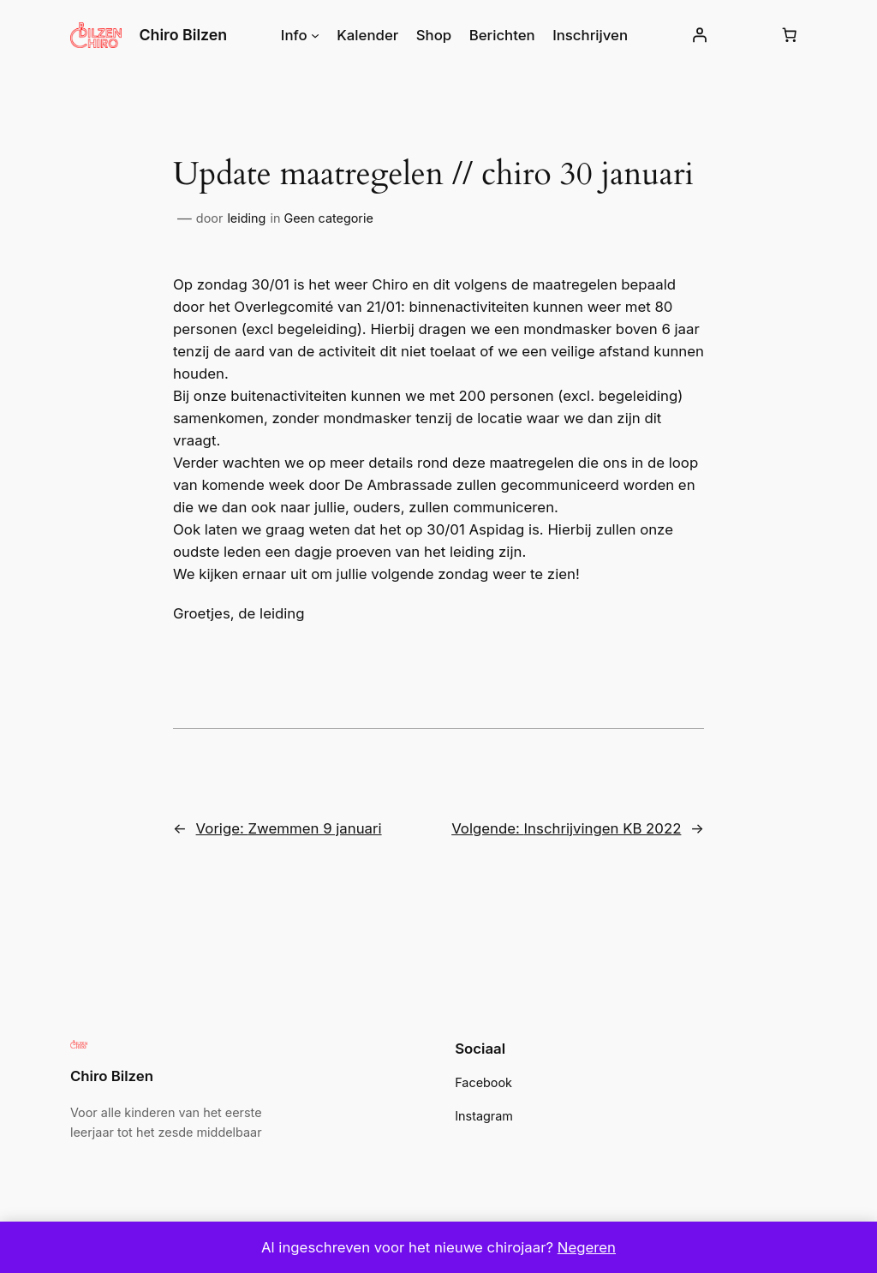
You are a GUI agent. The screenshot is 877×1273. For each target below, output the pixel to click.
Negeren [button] (578, 1247)
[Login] (693, 35)
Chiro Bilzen (183, 34)
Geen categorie (320, 218)
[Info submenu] (319, 35)
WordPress (188, 1193)
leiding (243, 218)
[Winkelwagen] (789, 35)
